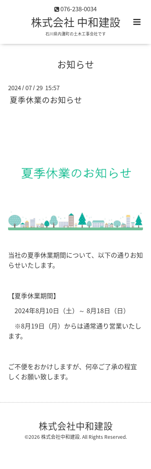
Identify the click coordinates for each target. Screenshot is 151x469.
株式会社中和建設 (76, 425)
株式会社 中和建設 (75, 22)
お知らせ (75, 64)
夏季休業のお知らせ (46, 99)
